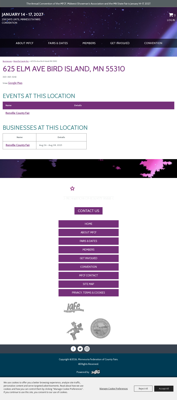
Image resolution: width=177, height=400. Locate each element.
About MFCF (24, 43)
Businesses (7, 61)
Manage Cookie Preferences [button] (114, 388)
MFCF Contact (88, 275)
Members (89, 43)
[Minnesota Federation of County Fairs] (88, 22)
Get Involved (120, 43)
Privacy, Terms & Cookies (88, 292)
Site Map (88, 284)
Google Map (15, 83)
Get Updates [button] (164, 15)
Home (88, 223)
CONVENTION (153, 43)
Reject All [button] (143, 388)
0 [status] (175, 15)
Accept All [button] (164, 388)
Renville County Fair (21, 61)
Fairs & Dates (58, 43)
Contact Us (88, 211)
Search (158, 15)
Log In (171, 20)
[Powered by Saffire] (95, 372)
